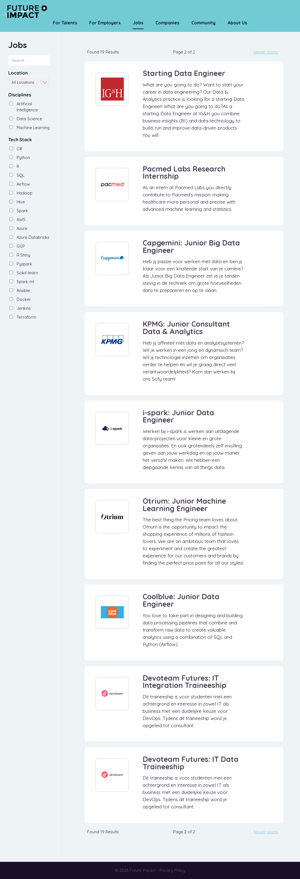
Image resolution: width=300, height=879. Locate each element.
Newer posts (266, 52)
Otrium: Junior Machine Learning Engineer (184, 504)
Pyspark (24, 263)
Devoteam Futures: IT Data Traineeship (191, 762)
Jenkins (24, 308)
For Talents (65, 22)
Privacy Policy (172, 870)
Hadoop (24, 193)
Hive (21, 201)
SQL (20, 175)
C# (19, 148)
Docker (24, 299)
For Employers (104, 22)
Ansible (23, 290)
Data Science (29, 118)
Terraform (26, 317)
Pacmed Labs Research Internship (184, 172)
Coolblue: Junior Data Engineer (181, 600)
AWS (21, 219)
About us (237, 22)
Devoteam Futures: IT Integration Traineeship (184, 681)
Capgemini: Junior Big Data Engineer (191, 246)
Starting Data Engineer (184, 73)
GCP (21, 246)
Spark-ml (25, 281)
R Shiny (23, 255)
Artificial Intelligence (27, 106)
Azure (22, 228)
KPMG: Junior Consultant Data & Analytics (186, 327)
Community (203, 22)
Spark (22, 210)
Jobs (138, 22)
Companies (167, 22)
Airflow (23, 184)
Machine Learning (33, 127)
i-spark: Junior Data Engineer (178, 416)
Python (23, 157)
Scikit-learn (27, 272)
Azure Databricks (33, 237)
